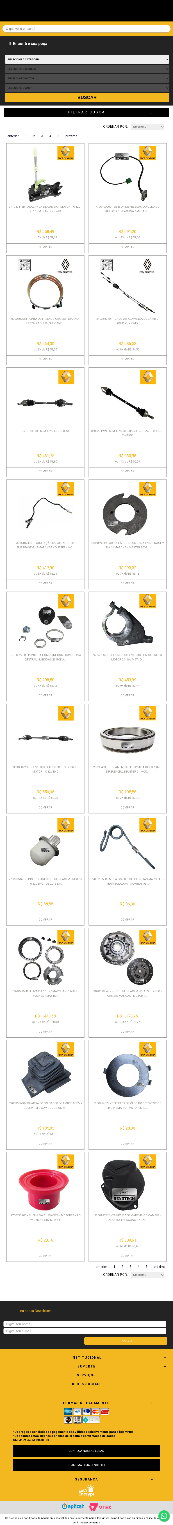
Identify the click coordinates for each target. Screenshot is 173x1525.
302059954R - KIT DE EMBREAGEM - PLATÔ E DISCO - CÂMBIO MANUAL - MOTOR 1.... (127, 993)
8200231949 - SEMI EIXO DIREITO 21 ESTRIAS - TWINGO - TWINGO (127, 433)
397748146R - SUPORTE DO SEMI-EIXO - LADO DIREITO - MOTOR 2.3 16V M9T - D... (128, 657)
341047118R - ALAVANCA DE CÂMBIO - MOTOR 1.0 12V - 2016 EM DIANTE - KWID (45, 209)
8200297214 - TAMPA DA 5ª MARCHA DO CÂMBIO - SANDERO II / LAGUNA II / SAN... (127, 1218)
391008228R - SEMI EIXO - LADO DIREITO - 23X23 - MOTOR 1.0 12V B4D (45, 769)
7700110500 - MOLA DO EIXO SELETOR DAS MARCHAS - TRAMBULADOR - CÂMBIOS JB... (127, 881)
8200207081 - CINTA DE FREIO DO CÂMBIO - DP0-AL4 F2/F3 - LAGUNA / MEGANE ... (45, 321)
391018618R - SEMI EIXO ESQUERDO (45, 430)
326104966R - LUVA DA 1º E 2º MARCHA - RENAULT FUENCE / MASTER (45, 993)
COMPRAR (45, 247)
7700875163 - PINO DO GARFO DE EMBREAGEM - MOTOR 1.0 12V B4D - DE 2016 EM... (45, 881)
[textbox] (86, 29)
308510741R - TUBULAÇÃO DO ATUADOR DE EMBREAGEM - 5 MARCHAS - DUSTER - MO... (45, 545)
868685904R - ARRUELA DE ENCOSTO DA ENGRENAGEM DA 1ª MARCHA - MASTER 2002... (127, 545)
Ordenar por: (115, 126)
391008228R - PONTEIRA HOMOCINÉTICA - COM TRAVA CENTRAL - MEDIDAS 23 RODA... (45, 657)
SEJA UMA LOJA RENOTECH (86, 1465)
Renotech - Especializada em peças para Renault (86, 9)
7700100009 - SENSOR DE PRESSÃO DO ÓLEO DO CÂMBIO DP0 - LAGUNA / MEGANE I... (127, 209)
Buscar (87, 97)
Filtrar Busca (86, 112)
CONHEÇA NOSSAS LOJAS (86, 1450)
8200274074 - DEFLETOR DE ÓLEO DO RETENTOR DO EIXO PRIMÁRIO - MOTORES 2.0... (127, 1105)
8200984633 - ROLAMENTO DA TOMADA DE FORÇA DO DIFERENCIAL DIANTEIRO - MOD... (128, 769)
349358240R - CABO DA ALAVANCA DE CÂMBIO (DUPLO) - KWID (127, 321)
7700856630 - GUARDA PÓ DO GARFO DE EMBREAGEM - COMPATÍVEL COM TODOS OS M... (45, 1105)
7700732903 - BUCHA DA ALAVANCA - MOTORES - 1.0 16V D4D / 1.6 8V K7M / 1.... (45, 1218)
